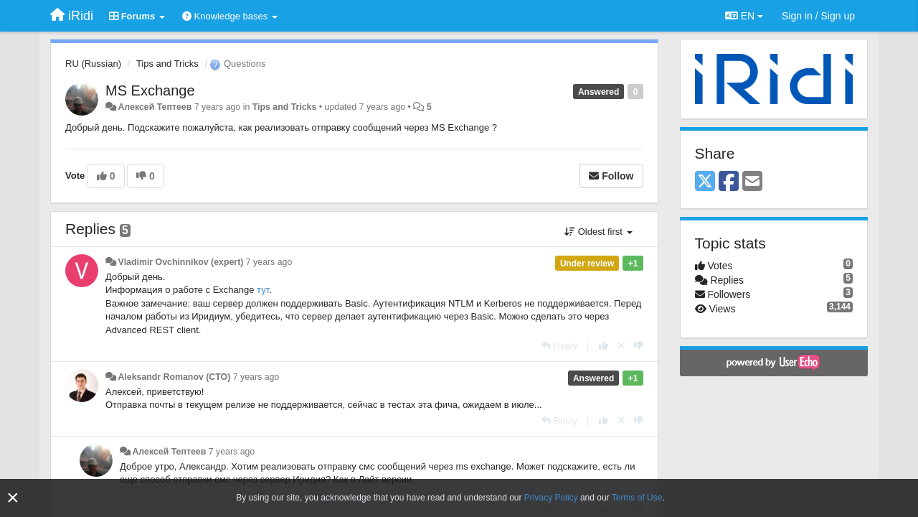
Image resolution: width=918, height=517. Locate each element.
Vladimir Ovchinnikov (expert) (180, 262)
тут (263, 289)
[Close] (12, 498)
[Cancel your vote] (621, 345)
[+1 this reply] (603, 345)
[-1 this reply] (638, 345)
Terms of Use (637, 498)
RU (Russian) (93, 63)
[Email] (752, 182)
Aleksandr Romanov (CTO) (174, 377)
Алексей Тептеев (154, 107)
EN (744, 16)
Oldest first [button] (598, 231)
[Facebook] (729, 182)
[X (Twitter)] (705, 182)
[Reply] (559, 345)
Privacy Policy (551, 498)
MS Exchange (150, 90)
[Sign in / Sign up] (818, 16)
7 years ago (269, 262)
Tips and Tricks (167, 63)
